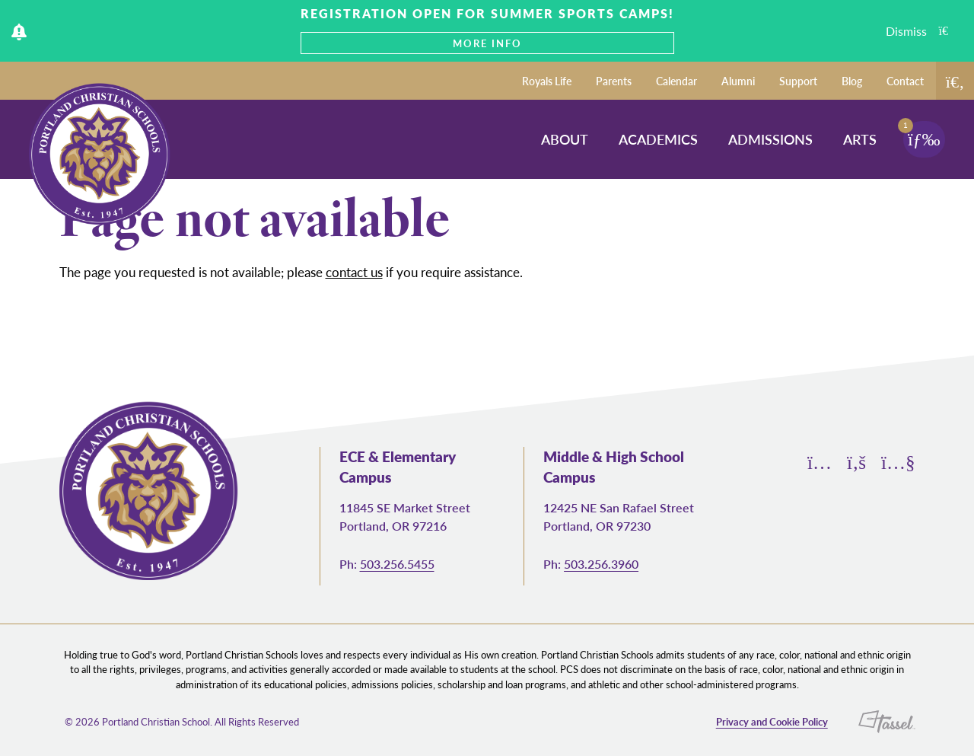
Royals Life (546, 80)
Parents (614, 80)
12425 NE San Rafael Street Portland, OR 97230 (618, 516)
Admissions (770, 138)
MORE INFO (487, 43)
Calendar (676, 80)
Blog (852, 80)
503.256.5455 (397, 564)
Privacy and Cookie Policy (772, 721)
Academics (658, 138)
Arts (860, 138)
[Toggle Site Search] (955, 81)
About (564, 138)
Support (798, 80)
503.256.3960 (601, 564)
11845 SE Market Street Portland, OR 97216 (404, 516)
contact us (354, 272)
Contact (905, 80)
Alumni (738, 80)
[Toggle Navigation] (924, 139)
